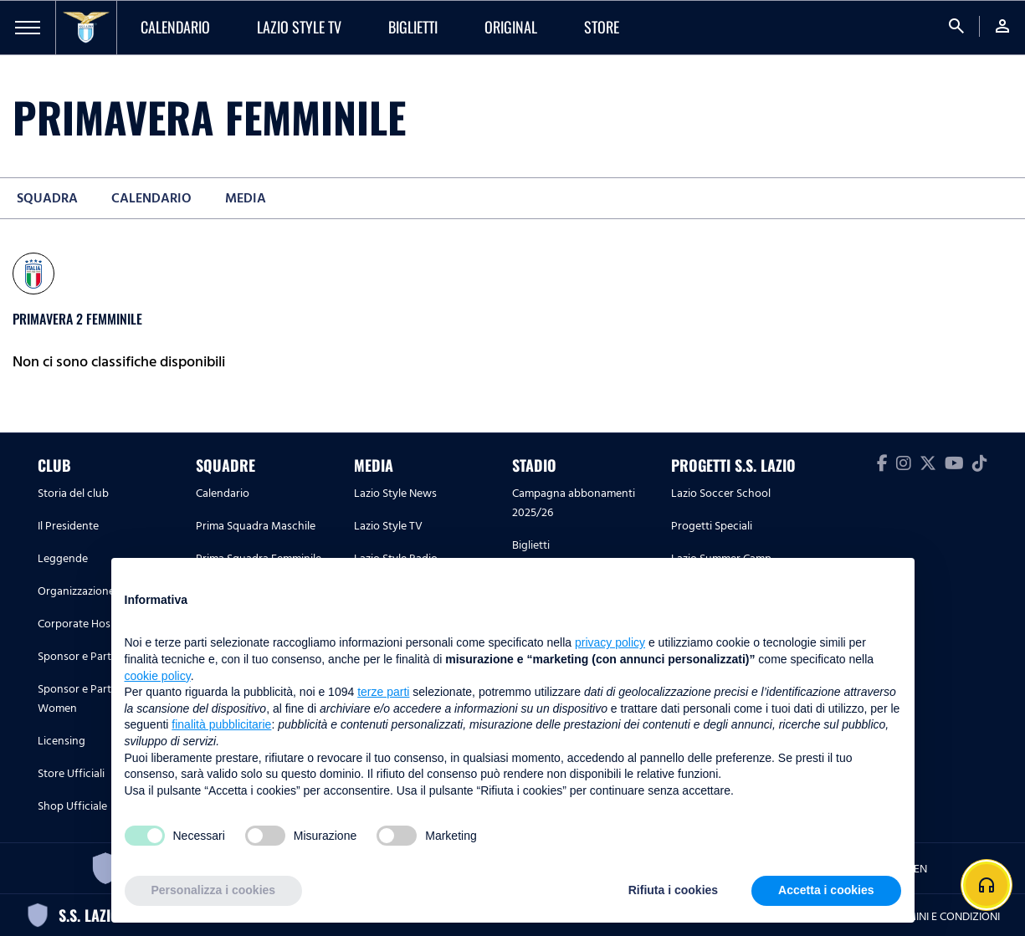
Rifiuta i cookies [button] (673, 890)
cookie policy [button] (158, 676)
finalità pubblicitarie (221, 724)
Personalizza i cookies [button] (213, 890)
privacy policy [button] (610, 642)
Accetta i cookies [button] (826, 890)
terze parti (383, 691)
